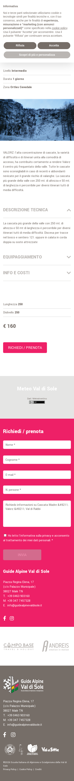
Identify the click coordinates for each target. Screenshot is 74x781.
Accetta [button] (54, 45)
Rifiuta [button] (20, 45)
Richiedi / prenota (25, 347)
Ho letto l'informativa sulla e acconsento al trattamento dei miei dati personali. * (36, 538)
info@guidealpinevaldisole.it (24, 605)
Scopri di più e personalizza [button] (37, 54)
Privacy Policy (9, 769)
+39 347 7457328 (18, 601)
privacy (46, 536)
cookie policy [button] (59, 28)
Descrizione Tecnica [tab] (37, 210)
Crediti (38, 769)
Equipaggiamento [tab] (37, 257)
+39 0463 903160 (18, 596)
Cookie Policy (25, 769)
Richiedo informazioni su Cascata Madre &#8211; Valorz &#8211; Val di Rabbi (37, 514)
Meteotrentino (40, 398)
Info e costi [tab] (37, 273)
